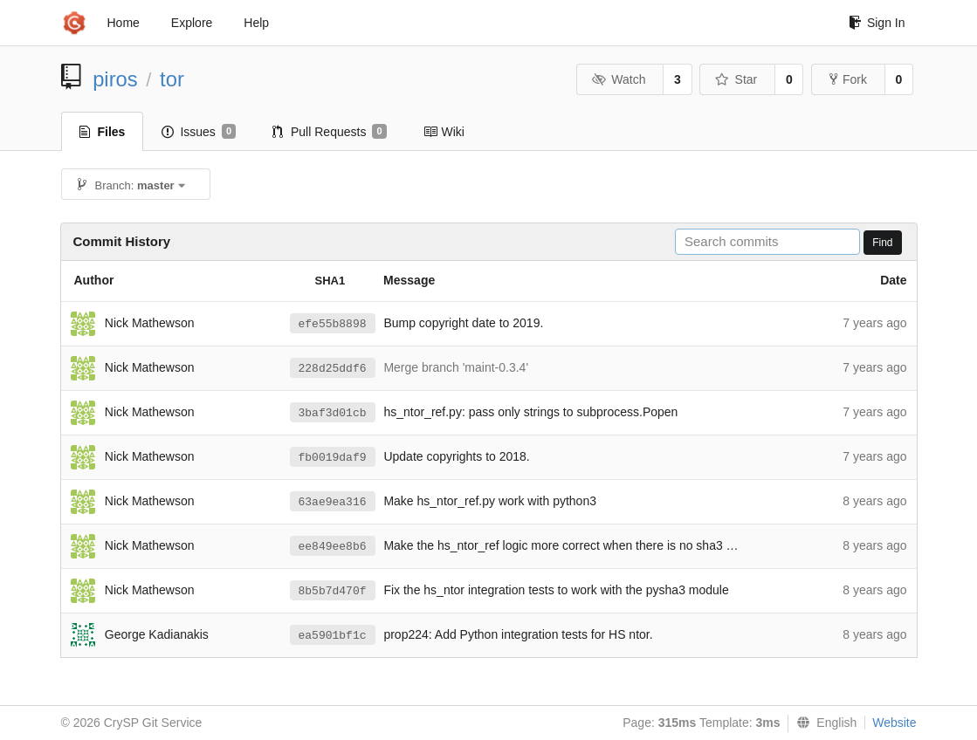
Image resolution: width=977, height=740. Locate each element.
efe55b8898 (333, 324)
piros (115, 79)
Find (882, 242)
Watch (619, 79)
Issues (199, 132)
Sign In (877, 23)
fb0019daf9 (333, 457)
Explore (191, 23)
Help (256, 23)
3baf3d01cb (333, 413)
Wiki (443, 132)
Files (102, 132)
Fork (848, 79)
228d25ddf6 (333, 368)
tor (172, 79)
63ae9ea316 (333, 502)
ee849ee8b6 (333, 546)
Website (894, 723)
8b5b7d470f (333, 591)
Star (736, 79)
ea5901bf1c (333, 635)
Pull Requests (329, 132)
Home (123, 23)
